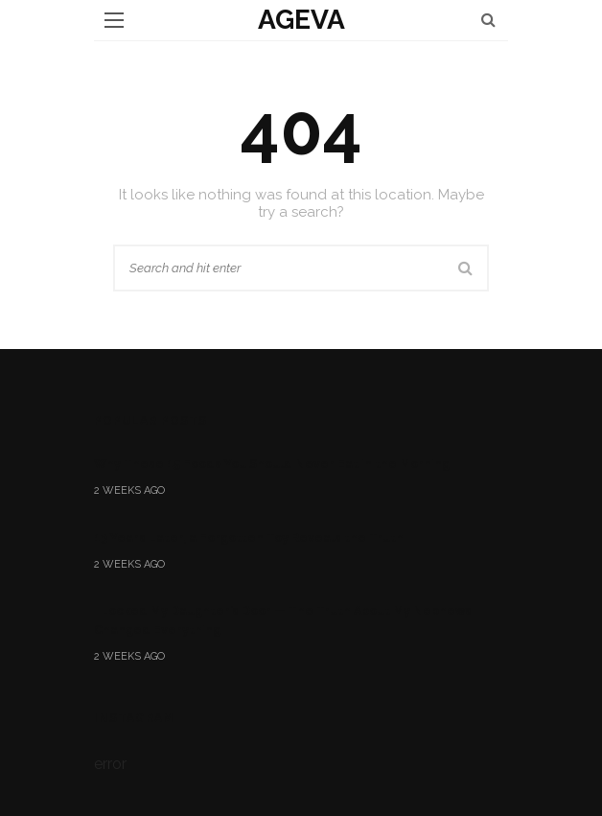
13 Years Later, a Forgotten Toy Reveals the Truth (249, 537)
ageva (301, 19)
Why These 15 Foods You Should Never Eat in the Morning (272, 463)
